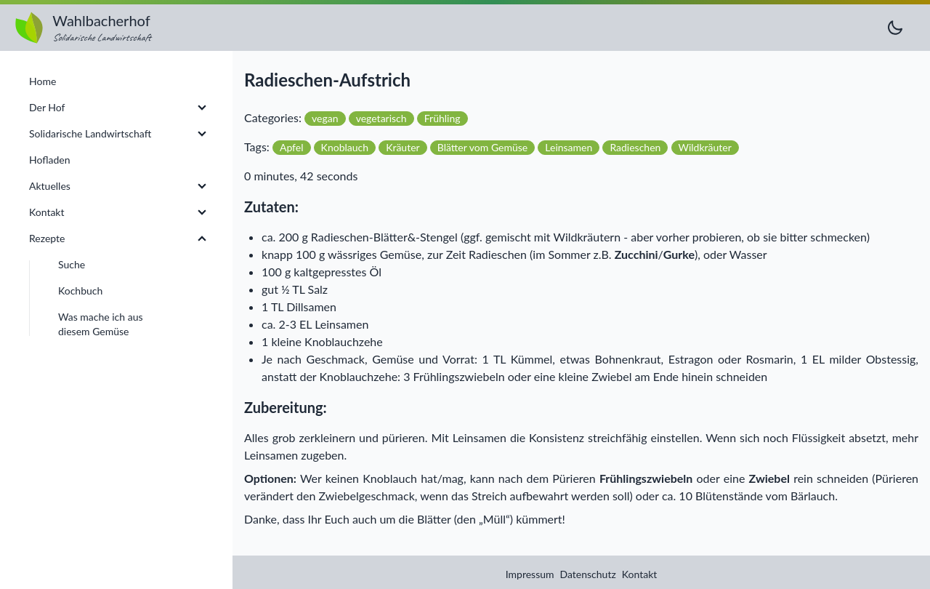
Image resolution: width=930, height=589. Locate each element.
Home (42, 81)
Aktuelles (49, 186)
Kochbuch (80, 290)
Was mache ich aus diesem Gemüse (100, 323)
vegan (325, 118)
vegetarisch (381, 118)
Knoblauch (344, 147)
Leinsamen (568, 147)
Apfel (292, 147)
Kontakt (640, 574)
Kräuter (403, 147)
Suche (71, 264)
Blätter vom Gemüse (482, 147)
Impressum (530, 574)
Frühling (442, 118)
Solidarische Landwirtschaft (90, 133)
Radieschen (635, 147)
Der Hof (47, 107)
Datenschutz (588, 574)
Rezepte (47, 238)
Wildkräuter (705, 147)
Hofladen (49, 159)
